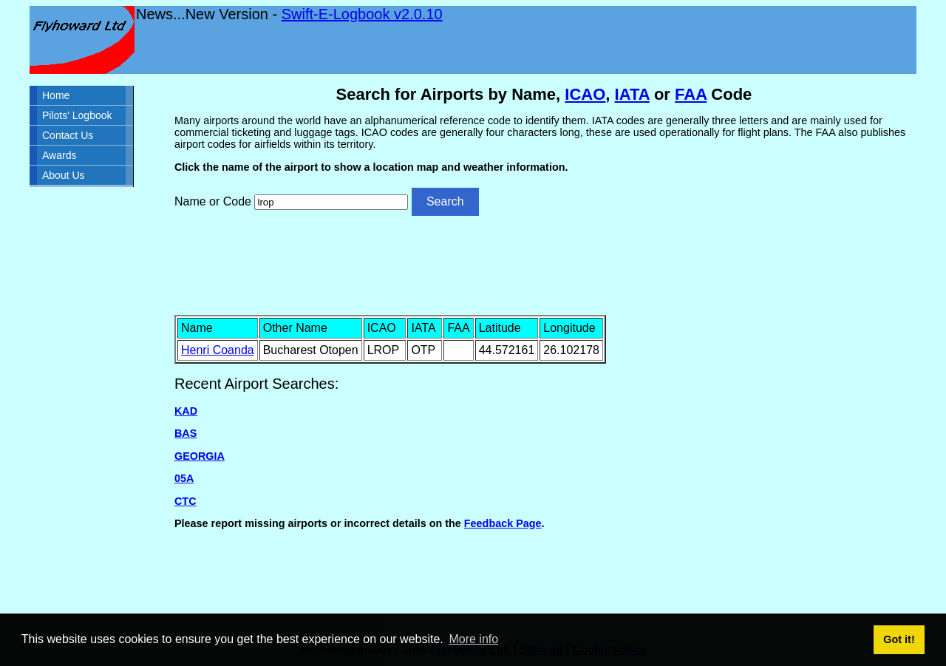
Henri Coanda (217, 350)
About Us (63, 175)
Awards (59, 155)
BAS (185, 433)
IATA (632, 94)
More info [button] (473, 639)
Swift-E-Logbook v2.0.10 (362, 14)
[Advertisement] (544, 264)
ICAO (585, 94)
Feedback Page (503, 523)
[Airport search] (331, 202)
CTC (185, 501)
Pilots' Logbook (77, 115)
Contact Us (67, 135)
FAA (691, 94)
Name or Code (212, 201)
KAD (185, 411)
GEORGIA (199, 456)
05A (184, 478)
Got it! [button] (898, 639)
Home (55, 95)
